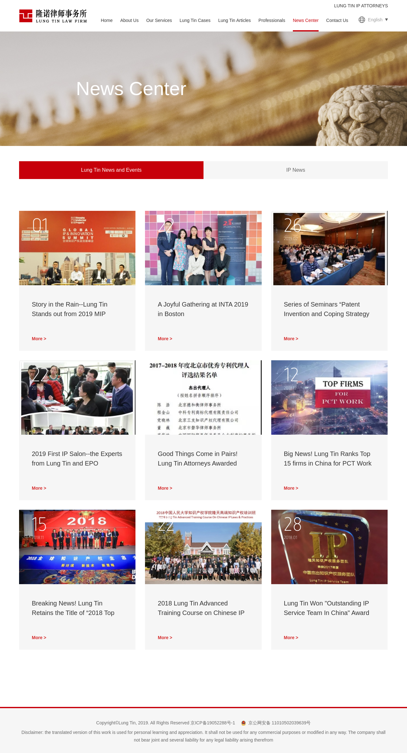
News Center (306, 20)
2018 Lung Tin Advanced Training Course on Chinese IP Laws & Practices (201, 613)
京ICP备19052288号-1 (212, 722)
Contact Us (337, 20)
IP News (295, 170)
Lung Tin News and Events (111, 170)
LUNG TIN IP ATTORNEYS (361, 5)
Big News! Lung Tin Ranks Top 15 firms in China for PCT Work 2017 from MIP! (328, 463)
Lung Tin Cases (195, 20)
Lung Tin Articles (234, 20)
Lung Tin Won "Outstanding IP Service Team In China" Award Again (326, 613)
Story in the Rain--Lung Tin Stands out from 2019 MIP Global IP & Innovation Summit (75, 314)
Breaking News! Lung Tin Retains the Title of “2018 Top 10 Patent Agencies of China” (73, 613)
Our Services (159, 20)
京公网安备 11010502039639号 (279, 722)
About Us (129, 20)
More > (39, 338)
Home (107, 20)
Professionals (272, 20)
